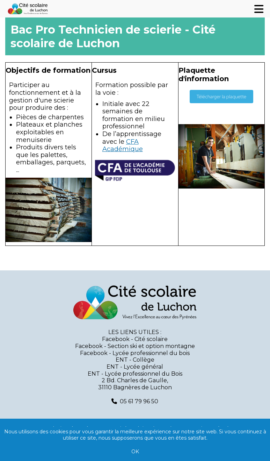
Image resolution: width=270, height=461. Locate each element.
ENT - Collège (135, 359)
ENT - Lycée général (135, 366)
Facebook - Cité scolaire (135, 339)
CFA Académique (122, 145)
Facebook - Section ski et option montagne (135, 346)
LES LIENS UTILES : (134, 332)
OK (135, 451)
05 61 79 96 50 (139, 401)
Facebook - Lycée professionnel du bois (135, 353)
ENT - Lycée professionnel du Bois (135, 373)
